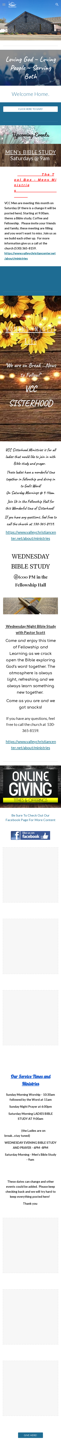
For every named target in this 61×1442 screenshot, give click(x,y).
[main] (30, 68)
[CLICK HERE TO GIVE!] (30, 109)
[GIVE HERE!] (30, 1435)
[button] (4, 4)
